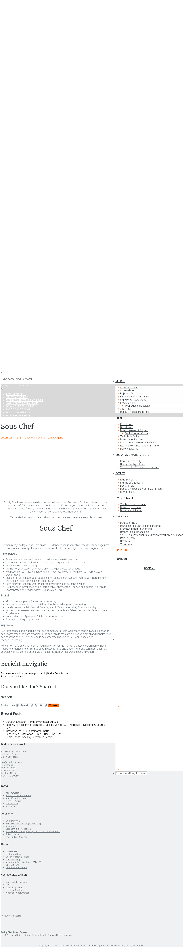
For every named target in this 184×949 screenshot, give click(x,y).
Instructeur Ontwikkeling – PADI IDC (23, 862)
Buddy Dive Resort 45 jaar (134, 411)
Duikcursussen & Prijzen (134, 430)
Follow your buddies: (11, 915)
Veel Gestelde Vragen (16, 882)
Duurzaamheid (128, 522)
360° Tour (125, 408)
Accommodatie (129, 387)
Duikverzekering (129, 448)
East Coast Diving (18, 409)
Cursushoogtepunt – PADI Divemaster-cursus (32, 721)
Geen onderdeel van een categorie (44, 437)
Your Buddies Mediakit (137, 405)
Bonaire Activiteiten (131, 510)
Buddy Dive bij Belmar (132, 464)
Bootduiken (126, 427)
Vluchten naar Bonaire (133, 504)
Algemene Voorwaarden (17, 892)
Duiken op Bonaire (130, 507)
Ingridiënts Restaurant (133, 399)
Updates (121, 549)
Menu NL (24, 385)
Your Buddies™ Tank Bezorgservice (139, 467)
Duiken (120, 417)
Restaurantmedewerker (14, 676)
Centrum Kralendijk (131, 461)
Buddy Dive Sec (10, 385)
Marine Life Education (132, 482)
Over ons (121, 516)
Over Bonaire (124, 497)
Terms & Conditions (15, 890)
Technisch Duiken (130, 436)
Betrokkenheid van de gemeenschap (140, 525)
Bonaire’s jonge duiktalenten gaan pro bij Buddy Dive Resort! (35, 673)
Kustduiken (126, 424)
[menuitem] (149, 639)
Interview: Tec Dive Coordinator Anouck (28, 730)
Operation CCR (13, 865)
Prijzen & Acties (129, 393)
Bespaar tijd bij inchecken (134, 531)
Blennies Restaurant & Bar (135, 396)
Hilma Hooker (128, 491)
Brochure (125, 541)
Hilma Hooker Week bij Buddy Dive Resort (29, 736)
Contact (121, 558)
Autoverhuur (127, 390)
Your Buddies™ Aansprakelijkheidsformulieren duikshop (151, 534)
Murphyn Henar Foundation (136, 528)
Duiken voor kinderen (132, 439)
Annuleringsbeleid (14, 887)
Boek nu (149, 568)
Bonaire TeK (127, 485)
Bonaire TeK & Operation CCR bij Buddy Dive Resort (34, 733)
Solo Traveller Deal (20, 415)
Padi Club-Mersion (18, 412)
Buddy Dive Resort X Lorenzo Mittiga (141, 488)
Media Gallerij (128, 402)
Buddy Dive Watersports (132, 454)
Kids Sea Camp (128, 479)
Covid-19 (10, 884)
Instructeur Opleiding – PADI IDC (138, 442)
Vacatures (126, 544)
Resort (120, 381)
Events (120, 473)
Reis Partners (128, 537)
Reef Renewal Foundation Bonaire (139, 445)
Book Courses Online (136, 433)
